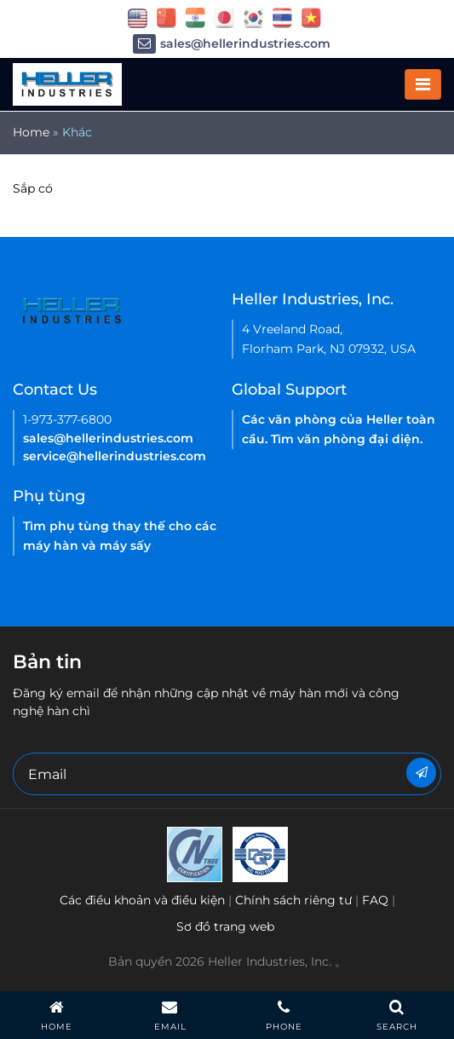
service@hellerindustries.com (114, 456)
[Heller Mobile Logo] (67, 83)
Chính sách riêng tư (293, 900)
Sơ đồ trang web (225, 926)
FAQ (375, 900)
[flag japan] (224, 17)
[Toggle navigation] (423, 84)
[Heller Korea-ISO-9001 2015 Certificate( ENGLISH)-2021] (194, 853)
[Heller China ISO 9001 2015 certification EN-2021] (260, 853)
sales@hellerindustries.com (231, 44)
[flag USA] (137, 17)
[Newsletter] (421, 773)
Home (31, 132)
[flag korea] (253, 17)
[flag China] (166, 17)
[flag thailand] (282, 17)
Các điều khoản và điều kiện (142, 900)
